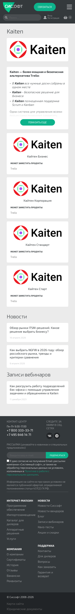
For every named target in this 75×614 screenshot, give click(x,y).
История (13, 565)
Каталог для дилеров (15, 522)
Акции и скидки (48, 532)
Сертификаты (16, 559)
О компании (15, 554)
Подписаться (57, 455)
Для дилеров (47, 556)
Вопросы (44, 561)
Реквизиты (14, 581)
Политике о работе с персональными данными (28, 472)
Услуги (11, 538)
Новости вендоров (51, 511)
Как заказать (47, 567)
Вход (50, 15)
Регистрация (53, 18)
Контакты (44, 551)
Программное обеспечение (16, 507)
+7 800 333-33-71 (20, 430)
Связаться (45, 6)
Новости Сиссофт (50, 505)
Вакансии (13, 575)
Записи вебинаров (51, 521)
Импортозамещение (21, 514)
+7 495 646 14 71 (19, 434)
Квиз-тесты (46, 527)
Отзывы (12, 570)
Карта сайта (15, 603)
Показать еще (37, 122)
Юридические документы (24, 609)
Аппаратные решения (15, 531)
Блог (41, 516)
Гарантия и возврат (45, 574)
